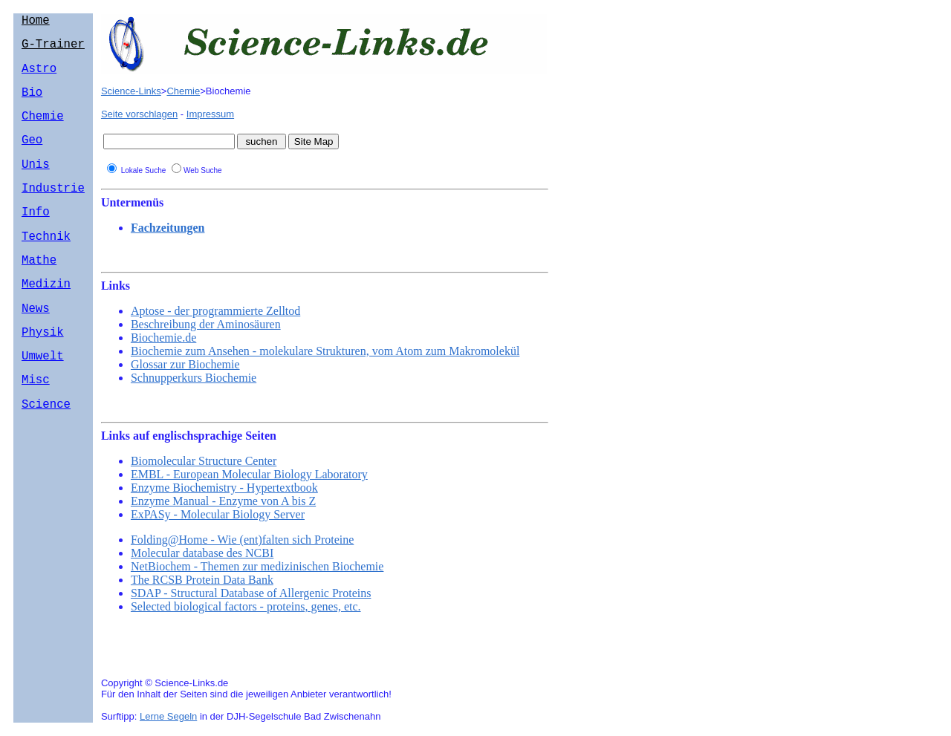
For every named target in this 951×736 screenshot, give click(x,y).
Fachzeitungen (168, 227)
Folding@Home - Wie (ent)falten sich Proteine (242, 539)
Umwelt (43, 399)
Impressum (210, 114)
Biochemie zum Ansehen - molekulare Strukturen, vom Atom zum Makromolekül (325, 351)
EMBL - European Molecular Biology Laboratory (249, 474)
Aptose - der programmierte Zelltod (215, 311)
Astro (39, 76)
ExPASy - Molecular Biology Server (218, 514)
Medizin (46, 318)
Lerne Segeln (168, 716)
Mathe (39, 292)
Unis (36, 184)
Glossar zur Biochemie (185, 364)
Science (46, 454)
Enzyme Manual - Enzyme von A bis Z (223, 501)
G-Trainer (53, 49)
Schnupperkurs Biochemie (193, 377)
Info (36, 237)
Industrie (53, 211)
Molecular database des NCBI (202, 553)
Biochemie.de (163, 337)
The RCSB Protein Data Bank (202, 579)
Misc (36, 426)
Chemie (43, 130)
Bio (32, 103)
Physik (43, 373)
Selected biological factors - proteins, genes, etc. (246, 606)
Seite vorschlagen (139, 114)
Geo (32, 157)
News (36, 346)
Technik (46, 265)
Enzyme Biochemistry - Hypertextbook (224, 487)
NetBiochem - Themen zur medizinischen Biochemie (257, 566)
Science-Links (131, 91)
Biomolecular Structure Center (203, 461)
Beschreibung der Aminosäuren (206, 324)
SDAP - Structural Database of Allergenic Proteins (251, 593)
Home (36, 22)
